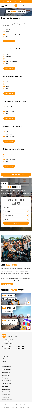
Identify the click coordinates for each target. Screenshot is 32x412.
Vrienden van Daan (6, 383)
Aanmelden (16, 223)
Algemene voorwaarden (9, 404)
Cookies (28, 407)
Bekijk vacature (9, 41)
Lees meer (28, 302)
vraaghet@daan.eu (8, 341)
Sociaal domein (5, 364)
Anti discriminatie (25, 409)
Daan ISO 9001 (6, 407)
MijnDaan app (5, 397)
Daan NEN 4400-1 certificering (22, 404)
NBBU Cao (22, 407)
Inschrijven (27, 6)
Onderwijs (4, 361)
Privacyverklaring (16, 409)
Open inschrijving (7, 284)
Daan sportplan (5, 378)
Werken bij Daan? (15, 407)
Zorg (3, 358)
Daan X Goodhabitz (6, 380)
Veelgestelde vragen (7, 399)
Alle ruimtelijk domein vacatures (16, 174)
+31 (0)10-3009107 (8, 339)
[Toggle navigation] (3, 6)
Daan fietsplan (5, 375)
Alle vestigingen (6, 394)
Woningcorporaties (6, 369)
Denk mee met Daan (7, 391)
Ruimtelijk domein (6, 366)
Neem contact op (6, 389)
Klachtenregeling (8, 409)
